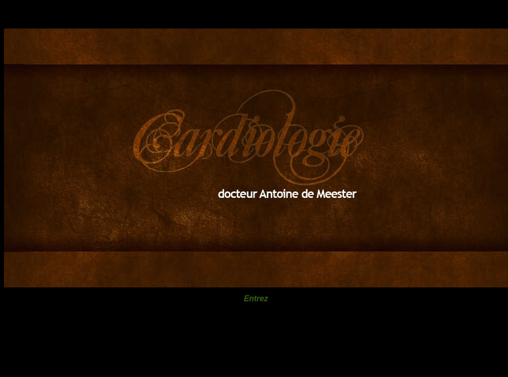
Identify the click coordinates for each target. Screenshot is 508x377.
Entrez (256, 298)
